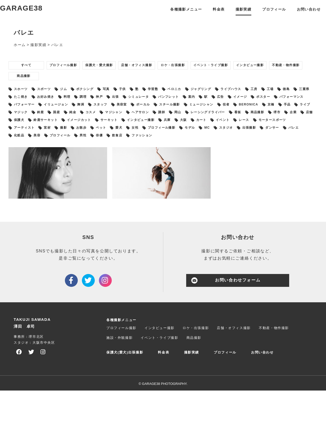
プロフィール (266, 14)
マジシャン (26, 141)
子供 (148, 104)
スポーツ (52, 104)
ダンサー (80, 169)
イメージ (60, 123)
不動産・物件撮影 (76, 89)
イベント (244, 150)
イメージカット (70, 150)
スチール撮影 (28, 132)
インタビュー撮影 (30, 89)
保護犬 (286, 141)
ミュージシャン (67, 132)
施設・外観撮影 (119, 372)
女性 (208, 160)
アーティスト (73, 160)
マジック (218, 132)
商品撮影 (118, 89)
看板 (176, 141)
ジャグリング (243, 104)
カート (218, 150)
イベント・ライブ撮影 (262, 76)
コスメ (304, 132)
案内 (295, 113)
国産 (262, 132)
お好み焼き (118, 113)
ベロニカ (212, 104)
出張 (204, 113)
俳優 (228, 169)
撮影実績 (235, 14)
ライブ (192, 132)
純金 (282, 132)
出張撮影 (52, 169)
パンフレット (267, 113)
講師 (84, 141)
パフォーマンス (122, 123)
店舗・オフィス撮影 (168, 76)
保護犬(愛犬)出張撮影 (124, 387)
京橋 (151, 132)
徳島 (40, 113)
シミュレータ (231, 113)
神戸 (184, 113)
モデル (274, 160)
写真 (128, 104)
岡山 (104, 141)
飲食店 (250, 169)
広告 (36, 123)
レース (270, 150)
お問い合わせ (301, 14)
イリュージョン (198, 123)
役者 (96, 132)
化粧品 (130, 169)
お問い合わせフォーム (237, 314)
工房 (307, 104)
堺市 (224, 141)
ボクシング (102, 104)
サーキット (106, 150)
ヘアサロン (58, 141)
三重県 (62, 113)
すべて (29, 76)
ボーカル (304, 123)
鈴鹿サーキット (30, 150)
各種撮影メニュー (177, 14)
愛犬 (188, 160)
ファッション (280, 169)
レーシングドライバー (140, 141)
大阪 (196, 150)
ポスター (88, 123)
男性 (208, 169)
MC (294, 160)
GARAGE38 (32, 14)
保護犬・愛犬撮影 (120, 76)
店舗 (264, 141)
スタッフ (252, 123)
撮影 (120, 160)
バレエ (106, 169)
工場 (20, 113)
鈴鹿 (242, 132)
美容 (152, 169)
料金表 (210, 14)
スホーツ (24, 104)
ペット (166, 160)
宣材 (100, 160)
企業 (244, 141)
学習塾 (186, 104)
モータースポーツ (32, 160)
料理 (144, 113)
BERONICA (123, 132)
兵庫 (176, 150)
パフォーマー (160, 123)
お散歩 (142, 160)
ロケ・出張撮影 (214, 76)
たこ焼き (88, 113)
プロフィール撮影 (74, 76)
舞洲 (228, 123)
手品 (171, 132)
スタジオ (24, 169)
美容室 (278, 123)
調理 (164, 113)
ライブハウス (280, 104)
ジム (76, 104)
